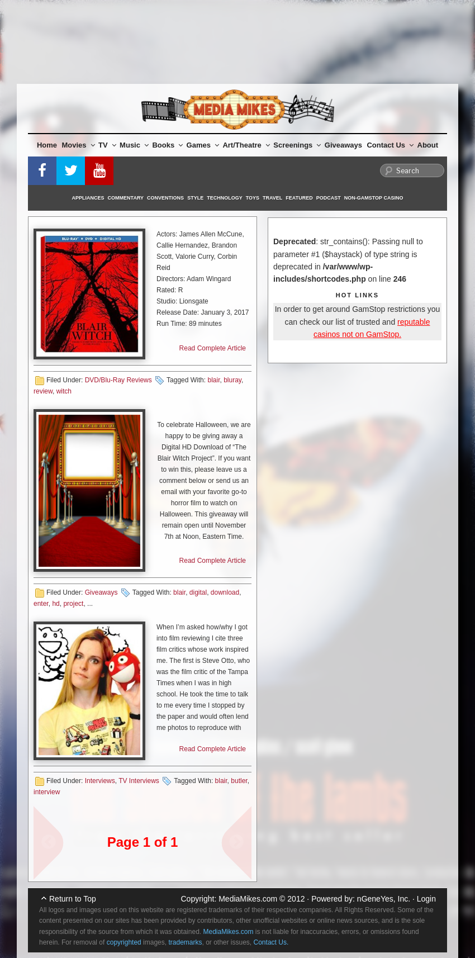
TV (107, 145)
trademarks (185, 942)
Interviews (100, 781)
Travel (272, 198)
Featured (299, 198)
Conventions (165, 198)
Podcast (328, 198)
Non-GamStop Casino (373, 198)
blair (213, 380)
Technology (225, 198)
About (428, 145)
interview (47, 792)
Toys (252, 198)
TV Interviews (138, 781)
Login (426, 898)
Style (195, 198)
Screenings (297, 145)
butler (239, 781)
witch (64, 391)
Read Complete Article (212, 348)
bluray (232, 380)
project (73, 604)
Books (167, 145)
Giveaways (343, 145)
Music (134, 145)
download (225, 592)
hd (55, 604)
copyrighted (124, 942)
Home (47, 145)
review (43, 391)
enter (41, 604)
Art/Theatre (245, 145)
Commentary (126, 198)
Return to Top (72, 898)
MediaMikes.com (247, 898)
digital (198, 592)
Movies (78, 145)
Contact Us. (271, 942)
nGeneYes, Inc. (383, 898)
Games (203, 145)
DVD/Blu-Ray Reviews (118, 380)
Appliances (88, 198)
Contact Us (390, 145)
